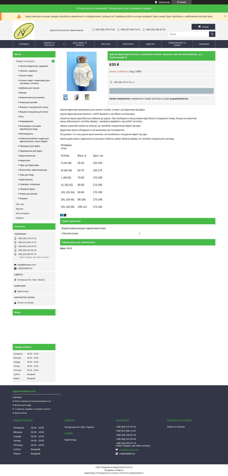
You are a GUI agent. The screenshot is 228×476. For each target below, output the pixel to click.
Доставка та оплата (80, 44)
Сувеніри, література (30, 184)
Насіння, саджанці (28, 71)
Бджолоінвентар (27, 156)
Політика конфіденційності (132, 473)
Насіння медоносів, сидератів (34, 66)
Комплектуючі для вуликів (32, 97)
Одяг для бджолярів (29, 165)
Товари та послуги (49, 44)
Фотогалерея (22, 213)
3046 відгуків (164, 2)
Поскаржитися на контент (107, 473)
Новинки (204, 44)
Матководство (26, 134)
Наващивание (26, 121)
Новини (20, 218)
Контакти (128, 44)
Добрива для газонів (29, 88)
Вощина (23, 198)
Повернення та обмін (177, 44)
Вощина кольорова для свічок (34, 112)
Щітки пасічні (20, 413)
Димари (18, 397)
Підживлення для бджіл (31, 151)
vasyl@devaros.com (26, 265)
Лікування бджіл (27, 189)
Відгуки (150, 44)
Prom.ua (128, 467)
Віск (22, 116)
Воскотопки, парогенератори (33, 170)
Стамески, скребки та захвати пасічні (32, 409)
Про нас (106, 44)
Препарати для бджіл (30, 146)
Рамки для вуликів (28, 102)
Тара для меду (27, 175)
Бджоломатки (26, 179)
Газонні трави (26, 75)
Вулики (23, 93)
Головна (24, 44)
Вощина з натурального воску (34, 107)
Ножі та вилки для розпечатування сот (32, 401)
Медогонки (25, 160)
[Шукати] (212, 34)
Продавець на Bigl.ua (114, 470)
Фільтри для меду (22, 405)
